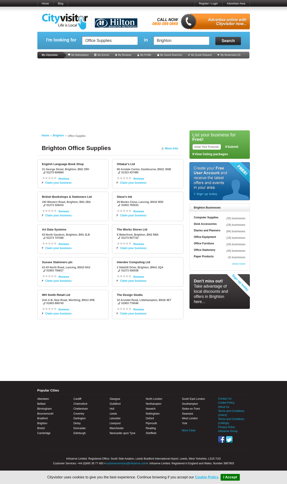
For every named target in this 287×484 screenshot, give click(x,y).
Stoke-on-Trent (191, 408)
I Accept (230, 477)
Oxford (150, 418)
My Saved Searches (171, 55)
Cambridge (44, 433)
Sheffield (151, 433)
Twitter (229, 439)
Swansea (187, 413)
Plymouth (151, 423)
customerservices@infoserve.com (126, 463)
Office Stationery (204, 250)
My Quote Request (201, 55)
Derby (77, 423)
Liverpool (115, 423)
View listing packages (211, 154)
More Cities (189, 430)
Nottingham (153, 413)
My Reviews (124, 55)
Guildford (115, 403)
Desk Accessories (205, 224)
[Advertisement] (143, 94)
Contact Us (225, 398)
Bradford (42, 418)
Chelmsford (80, 403)
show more (238, 263)
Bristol (41, 428)
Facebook (221, 439)
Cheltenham (80, 408)
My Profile (145, 55)
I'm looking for (61, 40)
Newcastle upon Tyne (122, 433)
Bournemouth (45, 413)
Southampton (190, 403)
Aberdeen (43, 398)
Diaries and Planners (207, 230)
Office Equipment (205, 237)
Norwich (151, 408)
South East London (193, 398)
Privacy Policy (226, 427)
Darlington (79, 418)
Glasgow (115, 398)
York (184, 423)
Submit (232, 146)
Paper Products (204, 256)
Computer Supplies (206, 217)
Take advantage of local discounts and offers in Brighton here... (211, 291)
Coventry (78, 413)
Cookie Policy (207, 477)
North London (154, 398)
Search (228, 41)
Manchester (117, 428)
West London (190, 418)
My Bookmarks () (230, 55)
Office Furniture (204, 243)
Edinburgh (79, 433)
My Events (103, 55)
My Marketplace (80, 55)
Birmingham (44, 408)
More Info (171, 148)
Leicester (115, 418)
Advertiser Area (236, 3)
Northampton (154, 403)
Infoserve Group (228, 431)
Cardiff (77, 398)
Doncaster (79, 428)
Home (45, 3)
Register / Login (208, 3)
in (146, 40)
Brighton (58, 135)
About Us (223, 407)
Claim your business (58, 182)
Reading (151, 428)
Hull (112, 408)
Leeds (113, 413)
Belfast (41, 403)
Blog (60, 3)
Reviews (64, 178)
